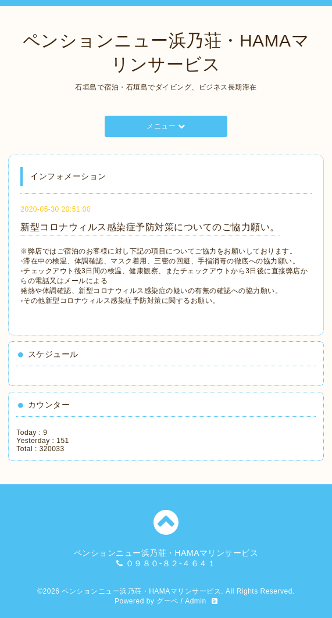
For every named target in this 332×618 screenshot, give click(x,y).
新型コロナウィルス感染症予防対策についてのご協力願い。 (150, 227)
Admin (195, 601)
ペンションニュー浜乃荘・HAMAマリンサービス (141, 591)
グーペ (167, 601)
